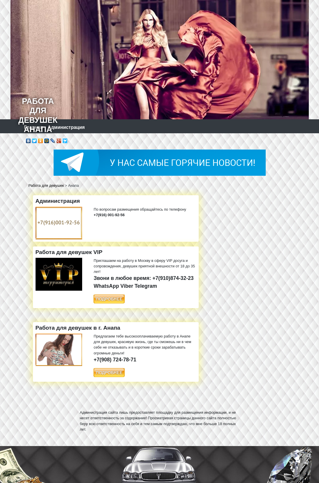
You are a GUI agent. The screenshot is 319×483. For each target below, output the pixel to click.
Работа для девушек (46, 185)
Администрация (66, 127)
